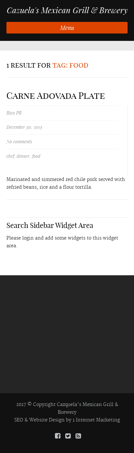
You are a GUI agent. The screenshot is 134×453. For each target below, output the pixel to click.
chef (10, 156)
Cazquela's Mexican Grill (85, 405)
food (36, 156)
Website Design (47, 420)
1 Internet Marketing (96, 420)
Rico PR (14, 113)
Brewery (67, 412)
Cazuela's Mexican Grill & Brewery (67, 10)
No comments (19, 141)
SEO (18, 420)
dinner (23, 156)
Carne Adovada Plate (55, 95)
